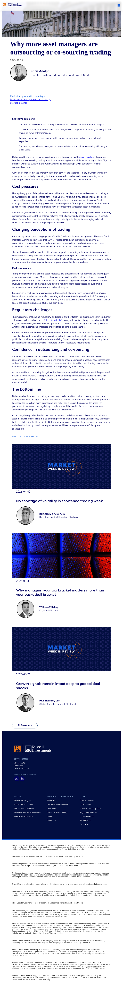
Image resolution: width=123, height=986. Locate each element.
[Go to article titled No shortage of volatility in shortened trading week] (61, 486)
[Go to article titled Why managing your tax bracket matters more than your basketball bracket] (61, 578)
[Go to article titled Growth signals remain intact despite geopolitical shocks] (61, 671)
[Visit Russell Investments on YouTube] (16, 778)
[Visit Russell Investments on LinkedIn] (22, 778)
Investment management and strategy (30, 100)
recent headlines (87, 157)
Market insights (18, 103)
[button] (119, 5)
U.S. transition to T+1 (52, 320)
